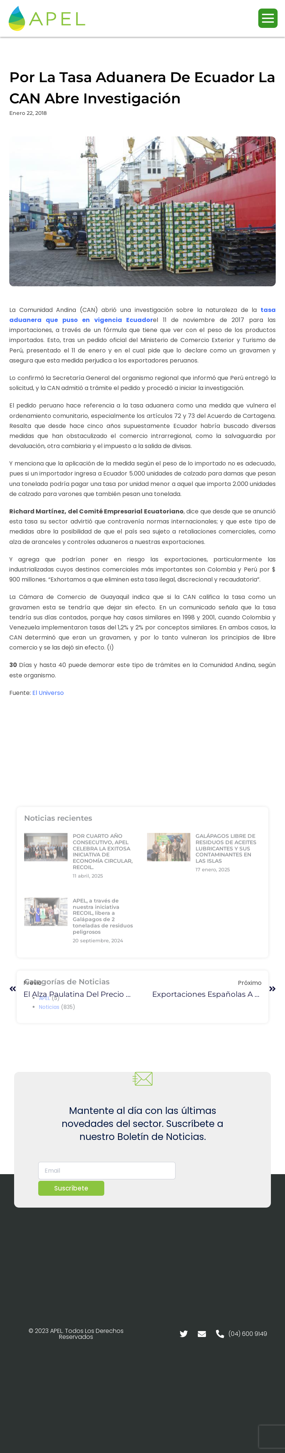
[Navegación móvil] (268, 18)
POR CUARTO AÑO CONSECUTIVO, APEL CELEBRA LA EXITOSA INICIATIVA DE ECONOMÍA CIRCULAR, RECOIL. (102, 937)
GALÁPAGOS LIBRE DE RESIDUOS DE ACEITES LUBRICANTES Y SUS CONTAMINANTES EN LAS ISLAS (226, 934)
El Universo (48, 693)
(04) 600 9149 (247, 1334)
